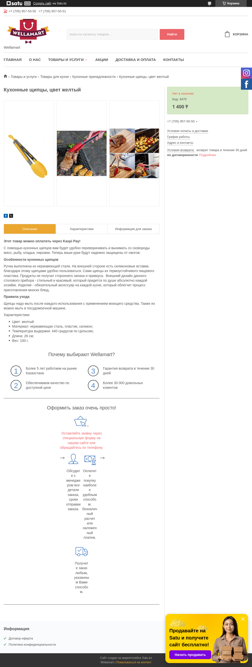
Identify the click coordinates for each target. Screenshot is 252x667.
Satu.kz (147, 658)
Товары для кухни (54, 77)
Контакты (173, 59)
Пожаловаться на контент (133, 662)
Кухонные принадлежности (94, 77)
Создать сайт (42, 3)
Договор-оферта (21, 638)
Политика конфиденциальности (32, 644)
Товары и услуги (66, 59)
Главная (13, 59)
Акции (101, 59)
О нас (35, 59)
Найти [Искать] (172, 34)
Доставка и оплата (135, 59)
